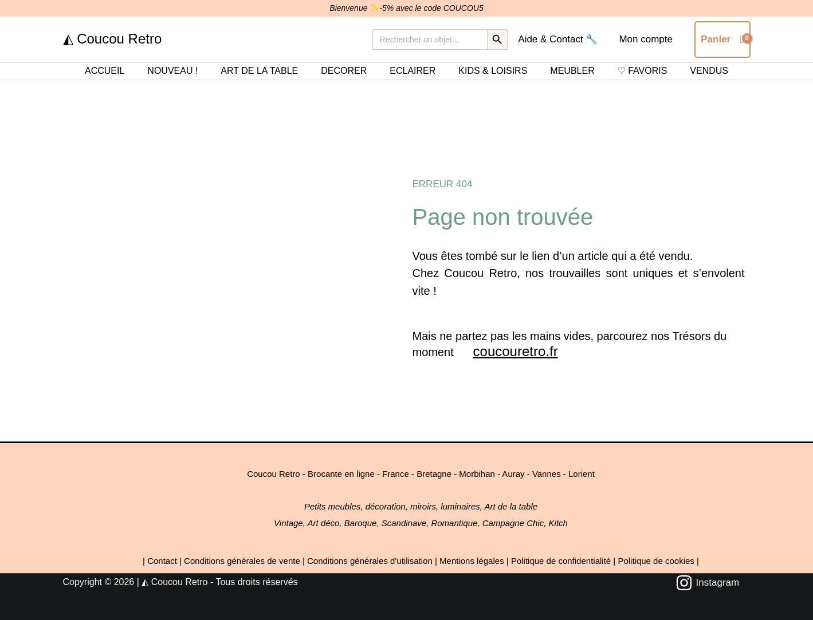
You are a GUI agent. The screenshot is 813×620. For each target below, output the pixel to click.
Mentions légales (471, 561)
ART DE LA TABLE (259, 71)
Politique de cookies (656, 561)
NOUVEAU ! (172, 71)
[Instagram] (707, 582)
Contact (162, 561)
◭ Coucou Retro (112, 38)
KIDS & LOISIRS (492, 71)
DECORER (344, 71)
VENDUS (709, 71)
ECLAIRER (412, 71)
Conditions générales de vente (242, 561)
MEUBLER (572, 71)
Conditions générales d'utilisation (370, 561)
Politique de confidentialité (561, 561)
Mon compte (647, 39)
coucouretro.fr (515, 351)
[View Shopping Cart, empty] (722, 39)
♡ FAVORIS (642, 71)
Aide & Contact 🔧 (560, 39)
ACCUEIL (104, 71)
